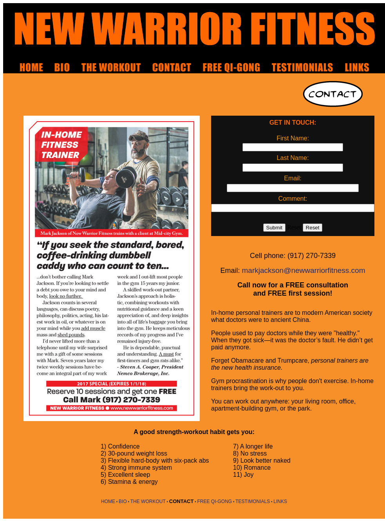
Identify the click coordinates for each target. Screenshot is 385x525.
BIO (123, 501)
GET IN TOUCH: (292, 122)
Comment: (292, 198)
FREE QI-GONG (214, 501)
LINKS (280, 501)
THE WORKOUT (148, 501)
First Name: (293, 138)
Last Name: (293, 157)
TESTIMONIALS (252, 501)
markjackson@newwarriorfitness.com (303, 270)
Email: (292, 178)
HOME (108, 501)
